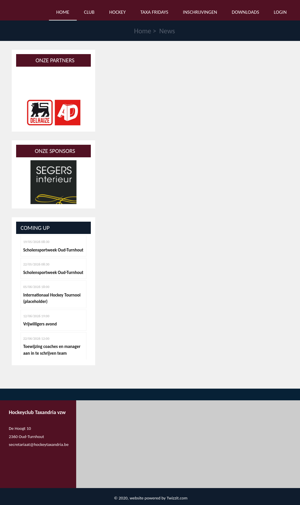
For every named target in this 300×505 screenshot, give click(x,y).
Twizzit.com (177, 498)
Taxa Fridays (154, 12)
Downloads (245, 12)
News (167, 31)
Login (280, 12)
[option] (53, 112)
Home (142, 31)
